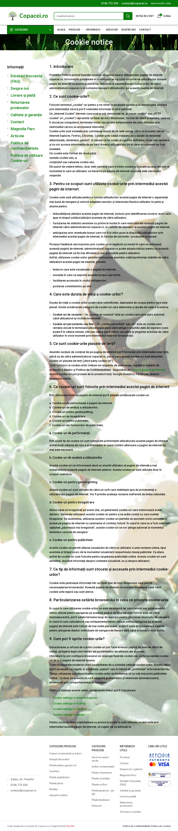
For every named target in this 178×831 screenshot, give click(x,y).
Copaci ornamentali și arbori (65, 753)
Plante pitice (56, 783)
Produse (125, 757)
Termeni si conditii (130, 811)
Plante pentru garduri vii (62, 765)
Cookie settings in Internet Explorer (75, 697)
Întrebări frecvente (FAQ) (130, 783)
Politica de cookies (161, 826)
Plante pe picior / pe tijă (103, 792)
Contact (17, 122)
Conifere (54, 771)
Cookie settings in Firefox (69, 703)
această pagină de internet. (148, 369)
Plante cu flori (99, 784)
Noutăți (53, 789)
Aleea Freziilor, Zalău (161, 3)
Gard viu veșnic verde (100, 759)
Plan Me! (70, 826)
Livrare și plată (23, 95)
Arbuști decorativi (59, 759)
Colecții (124, 763)
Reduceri (97, 805)
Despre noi (20, 88)
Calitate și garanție (26, 115)
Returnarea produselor (126, 804)
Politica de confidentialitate (137, 826)
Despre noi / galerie (131, 769)
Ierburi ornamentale (103, 766)
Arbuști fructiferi (58, 795)
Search (127, 16)
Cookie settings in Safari (68, 714)
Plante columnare (102, 772)
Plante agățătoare (59, 777)
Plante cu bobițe (101, 778)
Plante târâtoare (101, 800)
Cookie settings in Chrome (70, 709)
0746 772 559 (109, 3)
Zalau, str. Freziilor (22, 779)
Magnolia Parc (23, 129)
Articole (17, 136)
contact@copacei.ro (134, 3)
